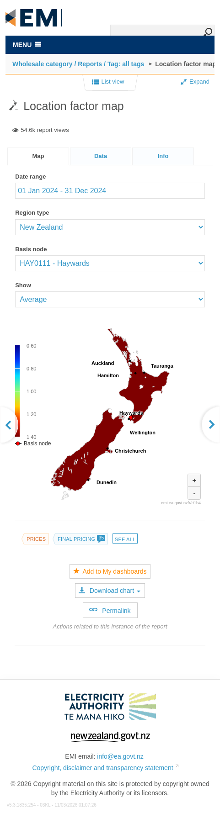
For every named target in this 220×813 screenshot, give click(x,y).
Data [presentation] (100, 156)
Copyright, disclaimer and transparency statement (102, 767)
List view (108, 82)
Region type (32, 212)
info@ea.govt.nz (120, 756)
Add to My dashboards (109, 571)
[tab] (38, 156)
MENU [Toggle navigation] (27, 44)
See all (125, 539)
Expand (195, 81)
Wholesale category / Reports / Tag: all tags (78, 64)
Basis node (31, 249)
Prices (36, 539)
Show (23, 285)
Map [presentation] (38, 156)
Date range (30, 176)
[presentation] (163, 156)
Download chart (109, 590)
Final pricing (81, 539)
